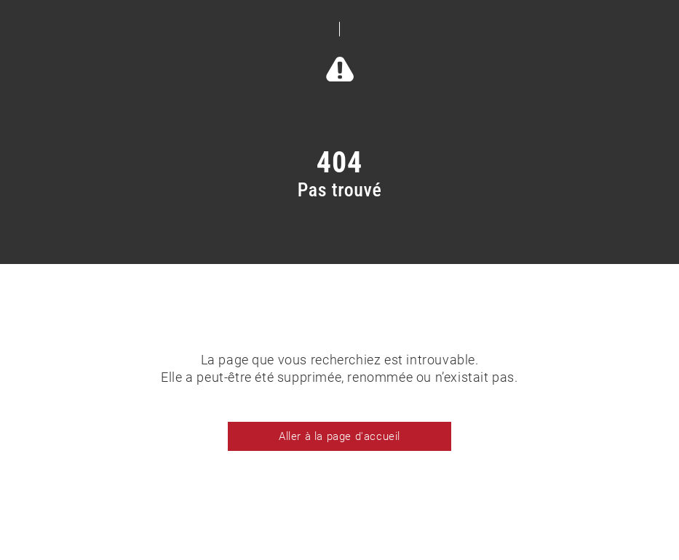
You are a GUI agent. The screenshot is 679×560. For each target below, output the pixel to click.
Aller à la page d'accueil (339, 436)
